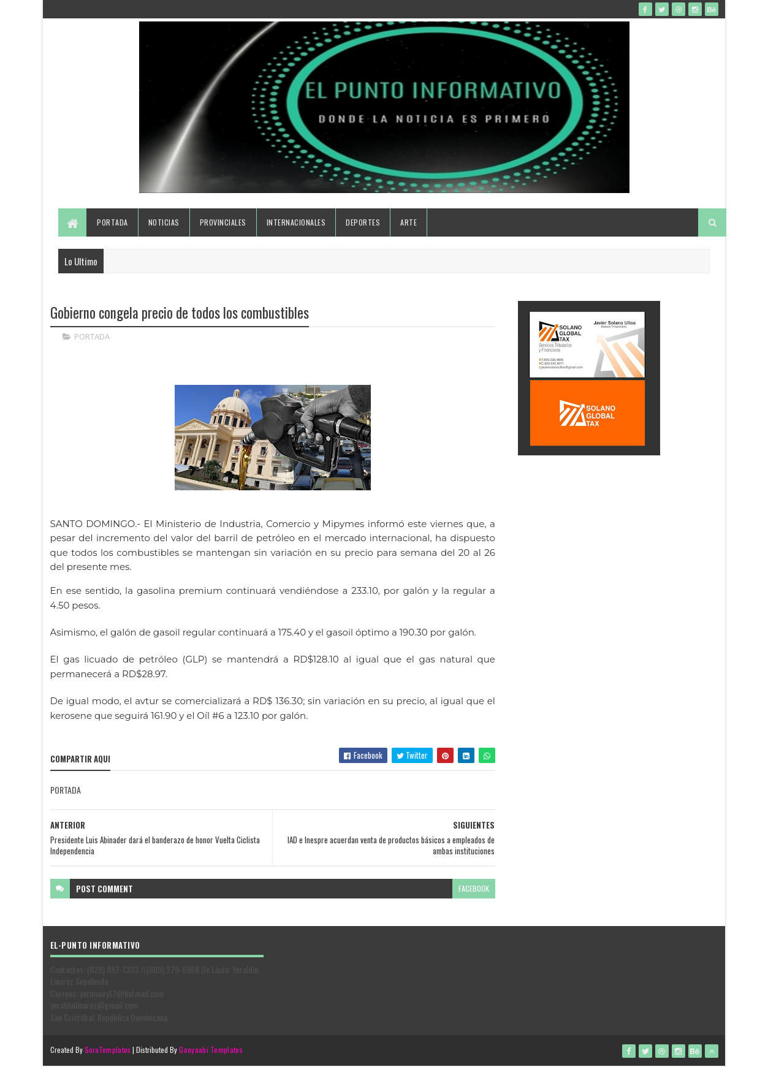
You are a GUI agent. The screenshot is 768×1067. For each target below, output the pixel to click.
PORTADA (92, 337)
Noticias (164, 222)
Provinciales (223, 222)
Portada (112, 222)
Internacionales (296, 222)
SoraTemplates (108, 1050)
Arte (408, 222)
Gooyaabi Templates (210, 1050)
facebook (473, 888)
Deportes (363, 222)
